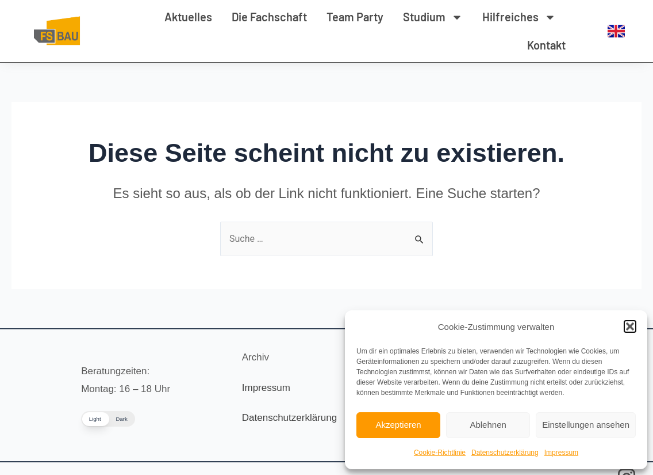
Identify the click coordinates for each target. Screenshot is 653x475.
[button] (630, 326)
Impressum (561, 453)
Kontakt (546, 45)
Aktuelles (188, 17)
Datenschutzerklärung (505, 453)
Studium (433, 17)
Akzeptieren (398, 425)
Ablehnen (488, 425)
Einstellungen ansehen (585, 425)
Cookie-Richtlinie (440, 453)
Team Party (354, 17)
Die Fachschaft (269, 17)
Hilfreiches (519, 17)
